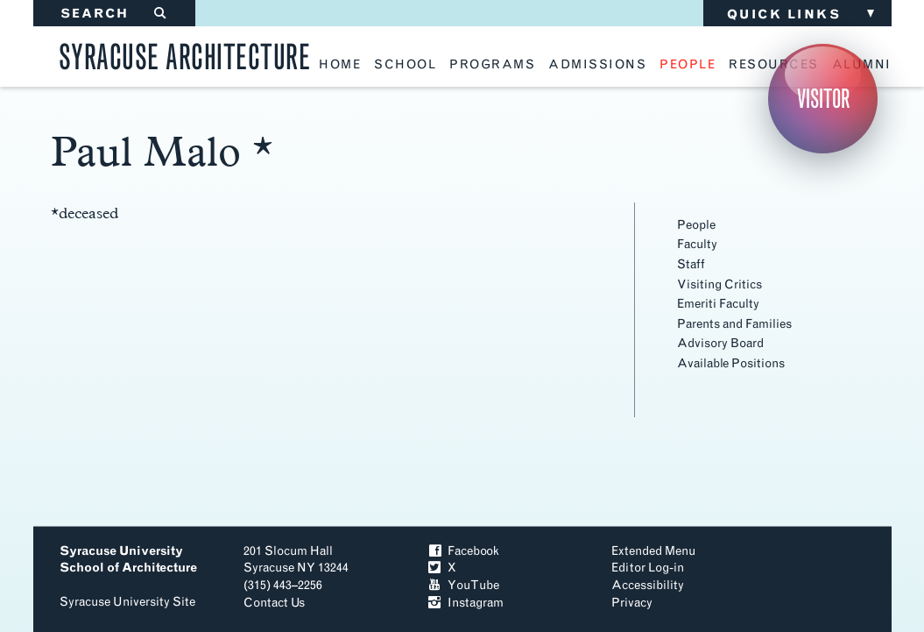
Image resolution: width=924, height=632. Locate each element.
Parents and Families (734, 323)
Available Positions (731, 363)
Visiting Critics (719, 284)
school (405, 65)
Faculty (697, 244)
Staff (691, 264)
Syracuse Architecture (185, 54)
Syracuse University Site (127, 601)
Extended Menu (653, 550)
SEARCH (114, 13)
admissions (597, 65)
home (340, 65)
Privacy (631, 602)
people (687, 65)
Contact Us (274, 602)
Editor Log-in (647, 567)
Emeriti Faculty (718, 303)
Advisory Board (720, 343)
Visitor (823, 98)
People (696, 224)
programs (492, 65)
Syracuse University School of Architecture (128, 559)
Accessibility (647, 585)
